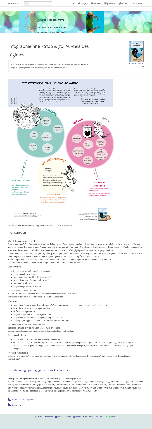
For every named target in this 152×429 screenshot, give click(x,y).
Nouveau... (14, 3)
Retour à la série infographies (21, 400)
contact (68, 417)
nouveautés (88, 417)
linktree (112, 417)
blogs (83, 3)
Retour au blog (15, 405)
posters (109, 3)
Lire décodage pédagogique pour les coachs (38, 370)
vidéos (96, 3)
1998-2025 (101, 417)
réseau (123, 3)
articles (39, 417)
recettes (49, 417)
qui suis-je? (138, 3)
